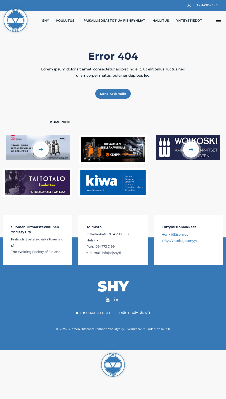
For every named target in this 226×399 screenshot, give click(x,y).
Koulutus (66, 20)
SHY (45, 20)
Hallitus (160, 20)
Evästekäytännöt (136, 314)
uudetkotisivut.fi (158, 330)
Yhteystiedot (189, 20)
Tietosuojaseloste (91, 314)
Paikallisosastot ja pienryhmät (114, 20)
